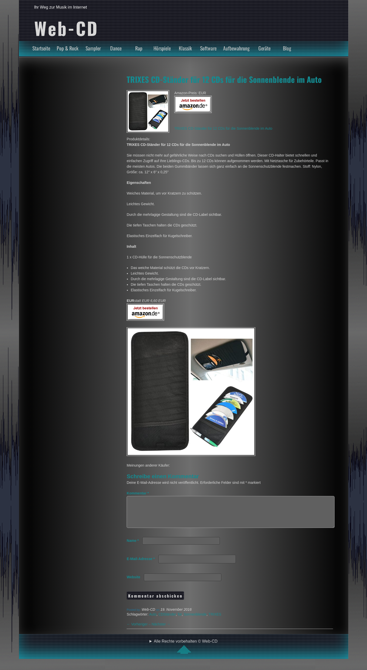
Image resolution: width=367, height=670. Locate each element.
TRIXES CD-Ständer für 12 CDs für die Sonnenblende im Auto (224, 79)
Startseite (41, 48)
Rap (138, 48)
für (180, 620)
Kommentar (138, 493)
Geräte (264, 48)
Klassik (185, 48)
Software (208, 48)
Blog (287, 48)
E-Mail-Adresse (141, 565)
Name (133, 547)
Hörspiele (162, 48)
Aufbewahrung (236, 48)
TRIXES (214, 620)
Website (133, 583)
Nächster (160, 630)
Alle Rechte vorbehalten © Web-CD (186, 652)
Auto (153, 620)
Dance (116, 48)
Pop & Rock (68, 48)
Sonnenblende (195, 620)
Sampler (93, 48)
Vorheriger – (139, 630)
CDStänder (167, 620)
